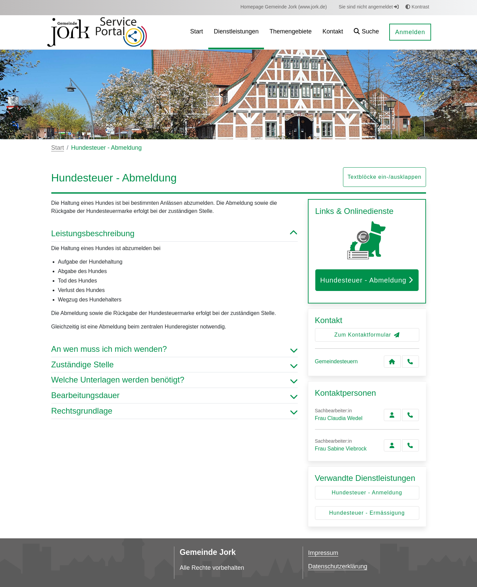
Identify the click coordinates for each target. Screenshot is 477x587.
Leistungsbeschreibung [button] (174, 234)
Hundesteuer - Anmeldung (367, 492)
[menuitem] (283, 7)
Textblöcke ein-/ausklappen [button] (384, 177)
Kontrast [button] (417, 6)
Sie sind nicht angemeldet (369, 6)
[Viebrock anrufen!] (410, 445)
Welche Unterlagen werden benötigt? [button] (174, 380)
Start (57, 147)
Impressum (323, 552)
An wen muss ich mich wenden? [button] (174, 349)
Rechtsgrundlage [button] (174, 411)
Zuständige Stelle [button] (174, 365)
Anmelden (410, 32)
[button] (366, 32)
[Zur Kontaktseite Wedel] (392, 415)
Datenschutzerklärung (337, 566)
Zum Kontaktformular (366, 335)
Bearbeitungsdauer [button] (174, 395)
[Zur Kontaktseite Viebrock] (392, 445)
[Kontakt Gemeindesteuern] (392, 362)
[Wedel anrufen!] (410, 415)
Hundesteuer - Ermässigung (367, 513)
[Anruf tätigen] (410, 362)
